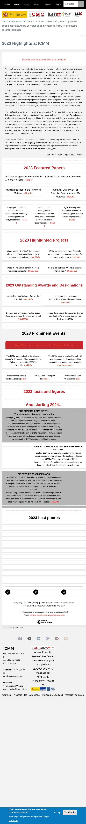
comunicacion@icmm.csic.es (15, 689)
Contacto (7, 695)
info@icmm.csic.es (17, 676)
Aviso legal (35, 695)
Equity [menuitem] (26, 4)
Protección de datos (73, 695)
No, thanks (70, 812)
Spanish (48, 4)
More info (13, 820)
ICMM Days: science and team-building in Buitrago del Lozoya (44, 345)
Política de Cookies (52, 695)
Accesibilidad (21, 695)
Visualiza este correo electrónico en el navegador (44, 59)
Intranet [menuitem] (7, 4)
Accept (57, 812)
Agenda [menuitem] (17, 4)
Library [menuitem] (36, 4)
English (58, 4)
